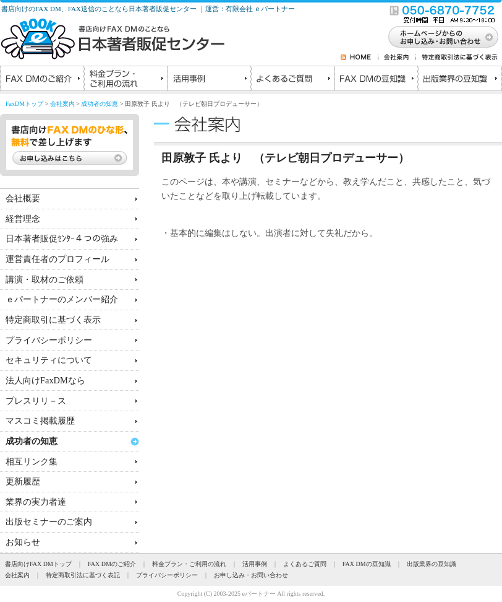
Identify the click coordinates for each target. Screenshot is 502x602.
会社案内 (396, 57)
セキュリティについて (49, 360)
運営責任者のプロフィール (57, 259)
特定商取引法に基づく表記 (83, 575)
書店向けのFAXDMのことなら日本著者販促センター (112, 39)
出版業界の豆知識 (459, 80)
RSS (345, 57)
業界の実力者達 (36, 502)
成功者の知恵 (99, 103)
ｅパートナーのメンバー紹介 (62, 299)
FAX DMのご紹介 (41, 80)
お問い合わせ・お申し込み (443, 37)
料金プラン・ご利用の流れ (125, 80)
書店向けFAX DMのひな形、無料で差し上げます (69, 145)
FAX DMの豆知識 (375, 80)
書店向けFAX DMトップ (38, 564)
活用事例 (208, 80)
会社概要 (23, 198)
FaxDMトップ (24, 103)
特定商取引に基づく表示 (53, 320)
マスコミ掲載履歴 (40, 420)
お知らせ (23, 542)
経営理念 (23, 219)
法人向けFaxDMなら (45, 380)
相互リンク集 (31, 461)
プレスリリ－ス (36, 401)
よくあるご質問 (292, 80)
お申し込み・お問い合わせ (251, 575)
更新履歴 (23, 481)
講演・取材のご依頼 (44, 279)
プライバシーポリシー (49, 340)
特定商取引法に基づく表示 (456, 57)
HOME (364, 57)
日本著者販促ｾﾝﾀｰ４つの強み (62, 238)
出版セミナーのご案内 (49, 521)
